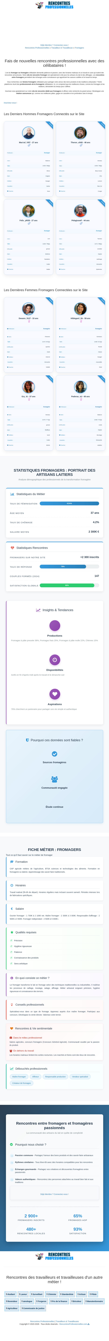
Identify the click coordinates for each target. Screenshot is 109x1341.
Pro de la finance (59, 1317)
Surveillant (37, 1310)
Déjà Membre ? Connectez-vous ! (54, 45)
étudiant (11, 1310)
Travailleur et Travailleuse (62, 48)
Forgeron (42, 1317)
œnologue (27, 1317)
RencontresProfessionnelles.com (73, 1340)
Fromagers (79, 48)
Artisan (82, 1310)
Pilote (93, 1310)
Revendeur (12, 1317)
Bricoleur (77, 1317)
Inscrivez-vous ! (10, 103)
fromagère (46, 338)
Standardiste (67, 1310)
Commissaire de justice (33, 1324)
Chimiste (52, 1310)
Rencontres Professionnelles (37, 48)
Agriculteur (12, 1324)
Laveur (24, 1310)
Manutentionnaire (95, 1317)
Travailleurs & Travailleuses (67, 1337)
